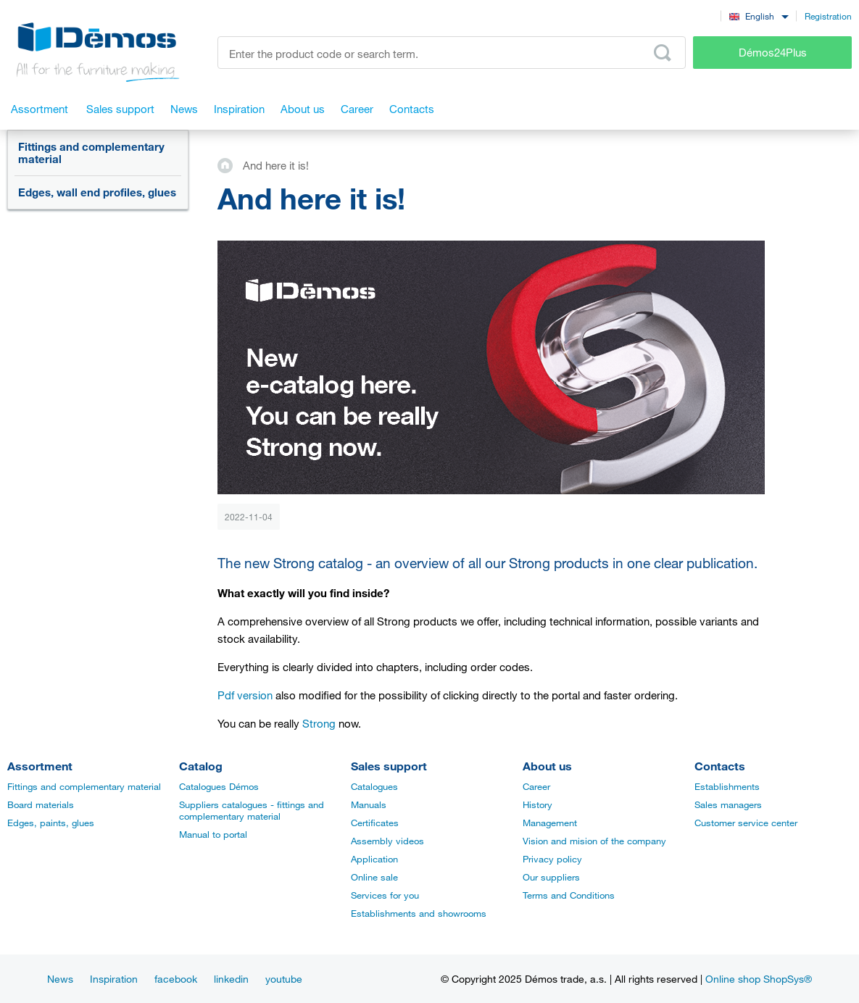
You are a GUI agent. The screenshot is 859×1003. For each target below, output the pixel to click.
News (60, 979)
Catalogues (374, 786)
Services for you (385, 895)
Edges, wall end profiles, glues (97, 192)
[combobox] (758, 15)
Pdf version (245, 695)
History (537, 804)
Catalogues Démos (219, 786)
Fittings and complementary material (91, 152)
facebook (175, 979)
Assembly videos (387, 840)
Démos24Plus (773, 52)
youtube (283, 979)
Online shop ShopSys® (758, 979)
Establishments (727, 786)
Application (374, 859)
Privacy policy (552, 859)
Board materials (40, 804)
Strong (319, 723)
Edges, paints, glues (50, 822)
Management (550, 822)
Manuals (368, 804)
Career (536, 786)
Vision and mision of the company (594, 840)
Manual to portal (213, 834)
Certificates (375, 822)
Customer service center (745, 822)
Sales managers (728, 804)
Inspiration (114, 979)
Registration (828, 16)
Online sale (374, 877)
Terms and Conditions (569, 895)
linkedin (231, 979)
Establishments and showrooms (418, 913)
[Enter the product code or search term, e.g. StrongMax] (451, 52)
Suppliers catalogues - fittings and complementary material (251, 810)
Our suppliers (551, 877)
